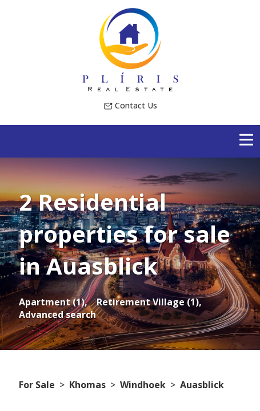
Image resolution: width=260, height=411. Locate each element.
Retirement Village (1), (149, 302)
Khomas (87, 384)
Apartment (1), (53, 302)
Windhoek (143, 384)
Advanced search (57, 314)
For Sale (37, 384)
